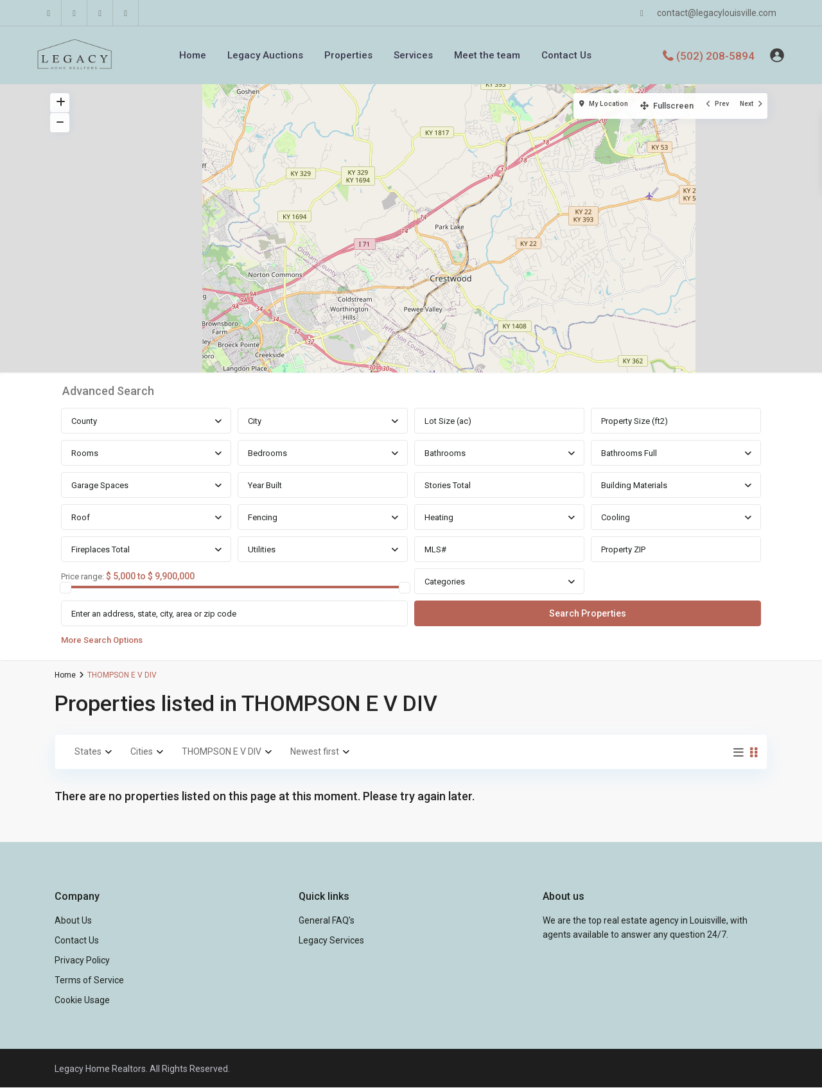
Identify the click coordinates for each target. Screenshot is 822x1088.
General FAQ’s (326, 920)
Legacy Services (331, 940)
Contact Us (566, 55)
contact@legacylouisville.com (716, 13)
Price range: (82, 576)
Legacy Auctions (265, 55)
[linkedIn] (74, 13)
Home (192, 55)
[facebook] (49, 13)
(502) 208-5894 (715, 55)
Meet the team (487, 55)
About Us (73, 920)
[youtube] (100, 13)
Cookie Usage (82, 1000)
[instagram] (126, 13)
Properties (348, 55)
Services (413, 55)
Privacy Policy (82, 960)
